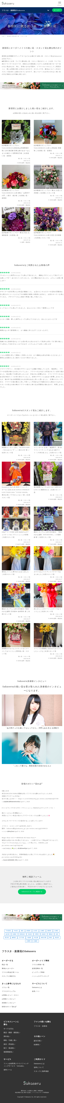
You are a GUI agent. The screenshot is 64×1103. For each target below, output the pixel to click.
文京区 (35, 930)
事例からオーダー (8, 968)
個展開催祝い (9, 1052)
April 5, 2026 (25, 801)
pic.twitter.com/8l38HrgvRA (12, 857)
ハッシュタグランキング (40, 976)
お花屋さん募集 (32, 1090)
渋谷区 (30, 934)
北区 (57, 934)
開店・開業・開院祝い (12, 1032)
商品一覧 (5, 964)
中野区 (37, 934)
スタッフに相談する (9, 976)
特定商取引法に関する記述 (23, 1092)
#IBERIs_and (43, 843)
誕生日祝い (38, 1041)
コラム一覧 (6, 987)
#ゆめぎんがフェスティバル (43, 808)
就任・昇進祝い (9, 1044)
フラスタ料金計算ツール (10, 972)
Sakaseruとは (37, 987)
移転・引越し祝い (10, 1040)
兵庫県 (29, 941)
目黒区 (15, 934)
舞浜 (50, 937)
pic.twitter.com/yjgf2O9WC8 (37, 828)
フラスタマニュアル (9, 991)
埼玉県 (36, 937)
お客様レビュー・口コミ (10, 995)
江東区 (56, 930)
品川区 (8, 934)
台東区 (42, 930)
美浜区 (57, 937)
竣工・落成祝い (9, 1048)
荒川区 (7, 937)
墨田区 (49, 930)
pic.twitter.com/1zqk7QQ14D (12, 845)
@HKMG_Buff (25, 826)
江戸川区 (21, 937)
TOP (3, 36)
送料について (39, 1067)
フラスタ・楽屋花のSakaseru (13, 10)
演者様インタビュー (9, 1003)
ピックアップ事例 (38, 972)
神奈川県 (43, 937)
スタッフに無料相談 (41, 1071)
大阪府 (29, 937)
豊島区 (51, 934)
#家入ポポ (5, 791)
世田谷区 (22, 934)
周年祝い (7, 1036)
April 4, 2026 (19, 831)
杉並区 (44, 934)
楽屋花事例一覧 (37, 968)
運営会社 (23, 1090)
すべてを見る (9, 1029)
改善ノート (36, 991)
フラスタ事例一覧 (38, 964)
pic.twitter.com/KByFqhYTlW (48, 799)
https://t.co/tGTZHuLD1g (27, 799)
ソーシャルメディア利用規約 (40, 1092)
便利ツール (8, 1070)
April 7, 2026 (32, 848)
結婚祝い (37, 1044)
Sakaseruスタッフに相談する (32, 891)
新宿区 (29, 930)
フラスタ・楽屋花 (40, 1026)
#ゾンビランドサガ (8, 808)
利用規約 (40, 1090)
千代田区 (8, 930)
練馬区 (14, 937)
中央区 (16, 930)
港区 (22, 930)
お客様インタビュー (9, 999)
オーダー (57, 10)
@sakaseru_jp (20, 828)
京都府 (35, 941)
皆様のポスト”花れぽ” (9, 1006)
